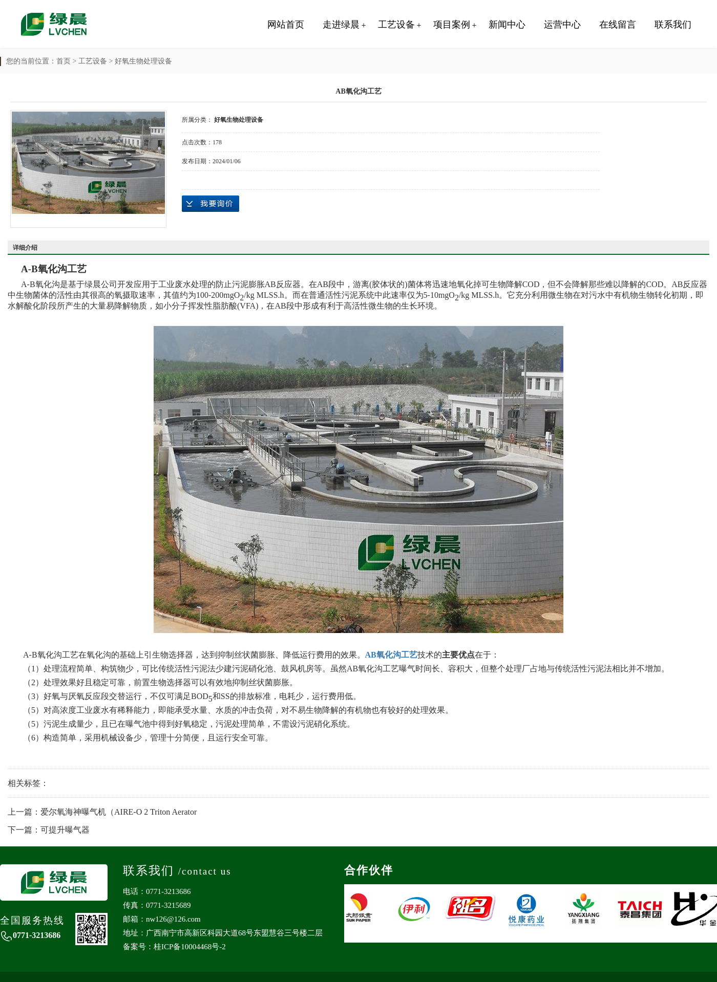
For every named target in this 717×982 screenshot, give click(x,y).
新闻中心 (507, 24)
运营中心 (562, 24)
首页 (63, 61)
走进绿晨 (341, 24)
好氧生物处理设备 (143, 61)
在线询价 (210, 203)
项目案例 (451, 24)
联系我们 (673, 24)
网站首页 (285, 24)
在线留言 (617, 24)
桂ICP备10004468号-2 (190, 947)
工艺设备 (396, 24)
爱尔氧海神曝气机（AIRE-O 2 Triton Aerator (118, 812)
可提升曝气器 (65, 829)
